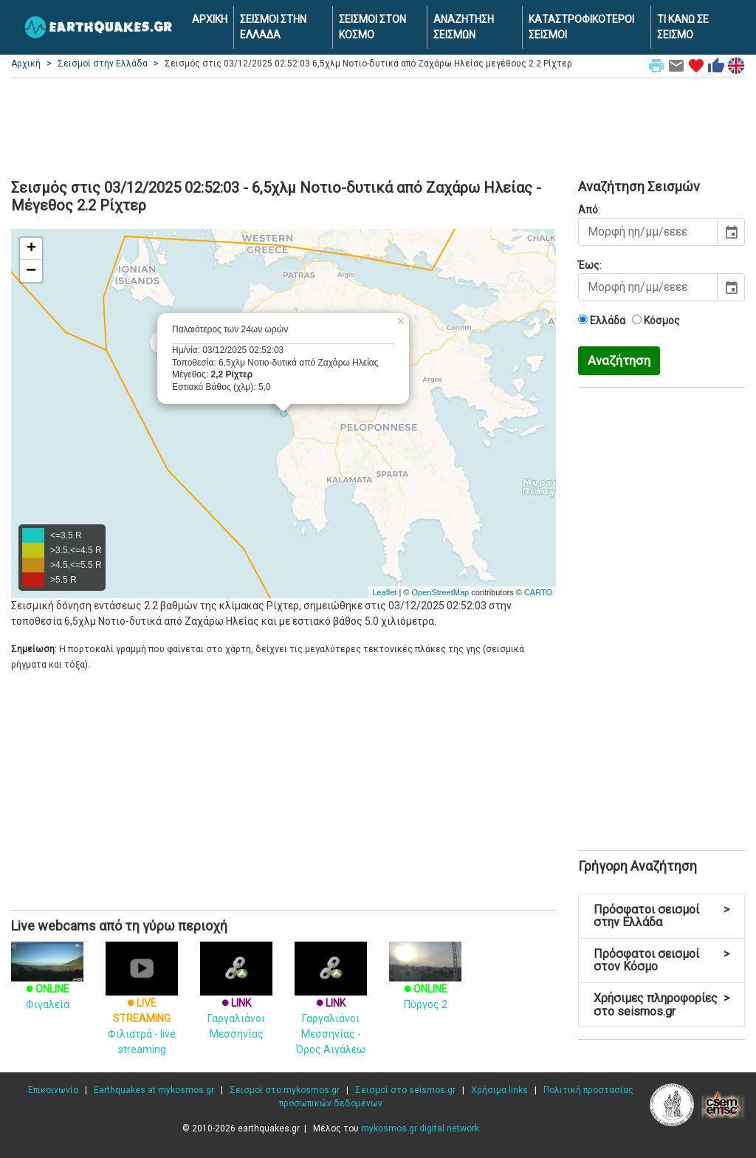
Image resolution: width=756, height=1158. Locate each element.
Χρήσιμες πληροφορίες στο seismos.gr (661, 1004)
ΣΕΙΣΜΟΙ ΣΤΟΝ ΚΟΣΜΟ (372, 27)
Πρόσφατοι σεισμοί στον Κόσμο (661, 960)
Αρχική (26, 63)
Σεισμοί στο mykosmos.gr (285, 1090)
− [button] (31, 271)
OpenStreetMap (440, 592)
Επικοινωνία (53, 1090)
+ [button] (31, 249)
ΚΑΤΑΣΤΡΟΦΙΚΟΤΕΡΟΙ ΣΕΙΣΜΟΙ (581, 27)
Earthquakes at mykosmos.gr (154, 1090)
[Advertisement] (378, 126)
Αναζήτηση (619, 360)
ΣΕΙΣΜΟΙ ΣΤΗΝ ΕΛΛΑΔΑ (273, 27)
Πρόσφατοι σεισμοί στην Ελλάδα (661, 916)
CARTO (538, 592)
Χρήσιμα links (499, 1090)
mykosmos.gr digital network (420, 1128)
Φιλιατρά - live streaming (142, 1008)
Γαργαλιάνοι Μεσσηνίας (236, 1001)
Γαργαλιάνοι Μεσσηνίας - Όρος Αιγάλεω (331, 1008)
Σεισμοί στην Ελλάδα (103, 63)
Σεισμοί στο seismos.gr (405, 1090)
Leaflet (384, 592)
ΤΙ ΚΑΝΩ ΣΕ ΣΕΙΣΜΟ (683, 27)
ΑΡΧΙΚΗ (209, 19)
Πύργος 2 (425, 983)
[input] (648, 232)
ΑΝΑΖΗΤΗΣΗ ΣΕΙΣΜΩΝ (463, 27)
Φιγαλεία (47, 983)
